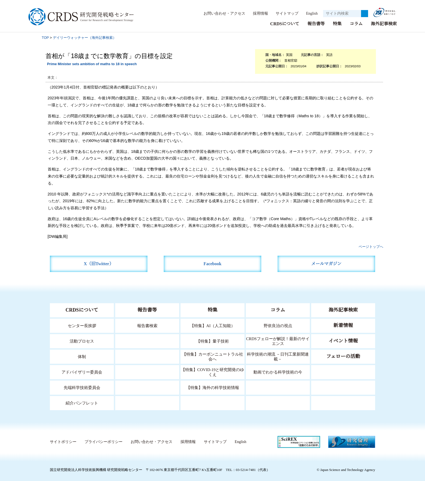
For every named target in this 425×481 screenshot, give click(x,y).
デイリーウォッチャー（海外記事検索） (84, 37)
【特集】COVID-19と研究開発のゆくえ (212, 371)
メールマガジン (326, 263)
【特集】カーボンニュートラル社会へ (212, 356)
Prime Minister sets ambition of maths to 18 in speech (92, 64)
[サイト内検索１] (342, 13)
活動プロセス (82, 341)
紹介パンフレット (82, 403)
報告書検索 (147, 325)
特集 (337, 23)
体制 (82, 356)
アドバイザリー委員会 (82, 372)
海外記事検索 (384, 23)
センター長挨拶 (82, 325)
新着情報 (343, 325)
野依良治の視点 (278, 325)
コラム (356, 23)
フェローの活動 (343, 356)
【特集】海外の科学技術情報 (212, 387)
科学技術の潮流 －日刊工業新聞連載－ (278, 356)
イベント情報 (343, 340)
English (310, 13)
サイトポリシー (63, 441)
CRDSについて (284, 23)
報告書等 (316, 23)
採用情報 (257, 13)
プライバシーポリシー (103, 441)
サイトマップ (284, 13)
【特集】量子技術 (212, 341)
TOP (45, 37)
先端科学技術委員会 (82, 387)
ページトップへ (371, 246)
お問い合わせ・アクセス (222, 13)
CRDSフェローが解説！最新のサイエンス (278, 341)
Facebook (212, 263)
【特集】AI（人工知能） (212, 325)
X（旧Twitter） (98, 263)
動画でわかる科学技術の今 (277, 372)
